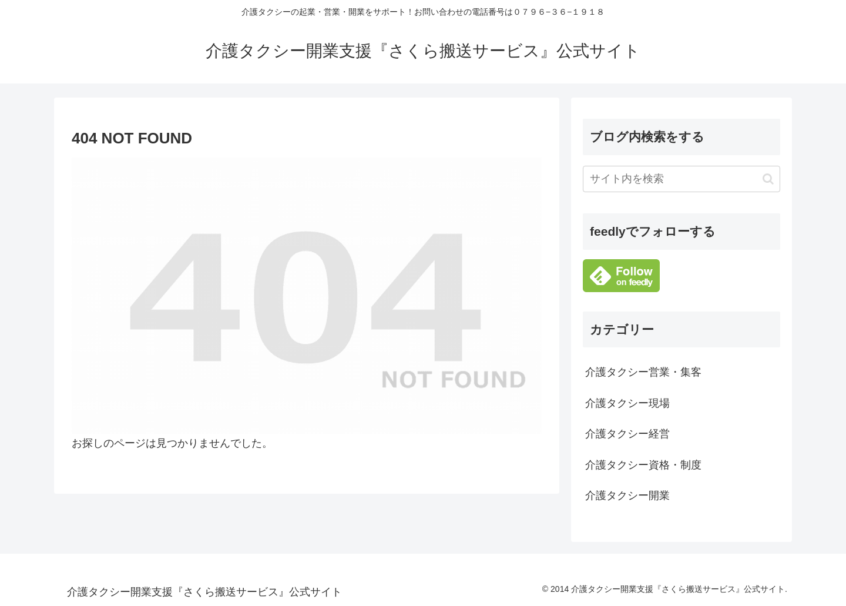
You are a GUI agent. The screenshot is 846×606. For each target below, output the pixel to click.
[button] (768, 179)
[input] (681, 179)
